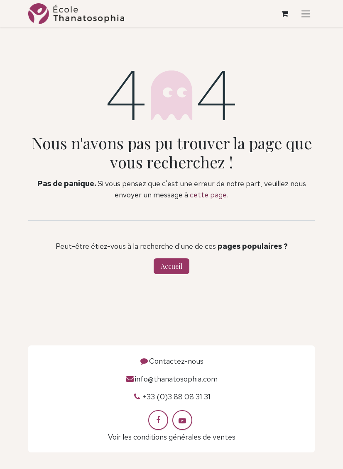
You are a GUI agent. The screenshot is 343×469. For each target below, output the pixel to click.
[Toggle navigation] (306, 14)
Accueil (171, 266)
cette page (208, 194)
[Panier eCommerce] (284, 14)
